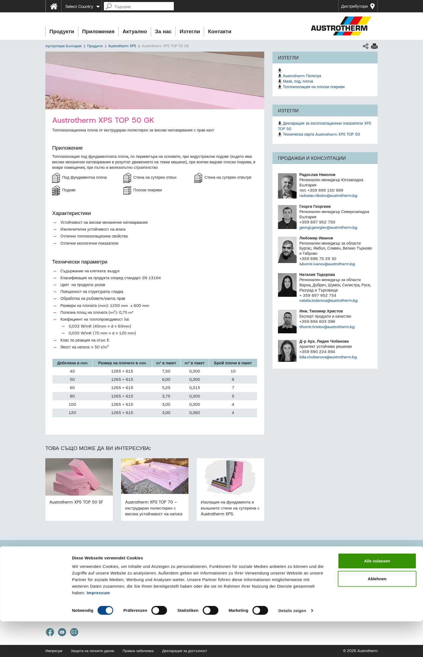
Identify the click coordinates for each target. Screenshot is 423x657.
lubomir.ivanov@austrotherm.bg (327, 263)
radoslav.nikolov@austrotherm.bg (328, 195)
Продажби (168, 568)
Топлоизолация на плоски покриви (314, 86)
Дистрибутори (354, 6)
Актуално (135, 31)
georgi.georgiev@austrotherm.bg (328, 227)
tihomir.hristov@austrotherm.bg (327, 326)
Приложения (98, 31)
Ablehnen (377, 614)
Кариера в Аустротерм (301, 579)
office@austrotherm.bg (74, 575)
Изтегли (190, 31)
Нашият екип (170, 575)
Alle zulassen (377, 596)
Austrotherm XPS (122, 46)
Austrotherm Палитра (302, 75)
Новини (282, 555)
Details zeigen (292, 646)
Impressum (98, 628)
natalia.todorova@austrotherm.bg (328, 300)
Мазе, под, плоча (298, 81)
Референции (288, 567)
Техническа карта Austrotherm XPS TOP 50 (321, 134)
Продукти (61, 31)
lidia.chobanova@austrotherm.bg (328, 356)
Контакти (219, 31)
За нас (163, 31)
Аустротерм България (63, 46)
